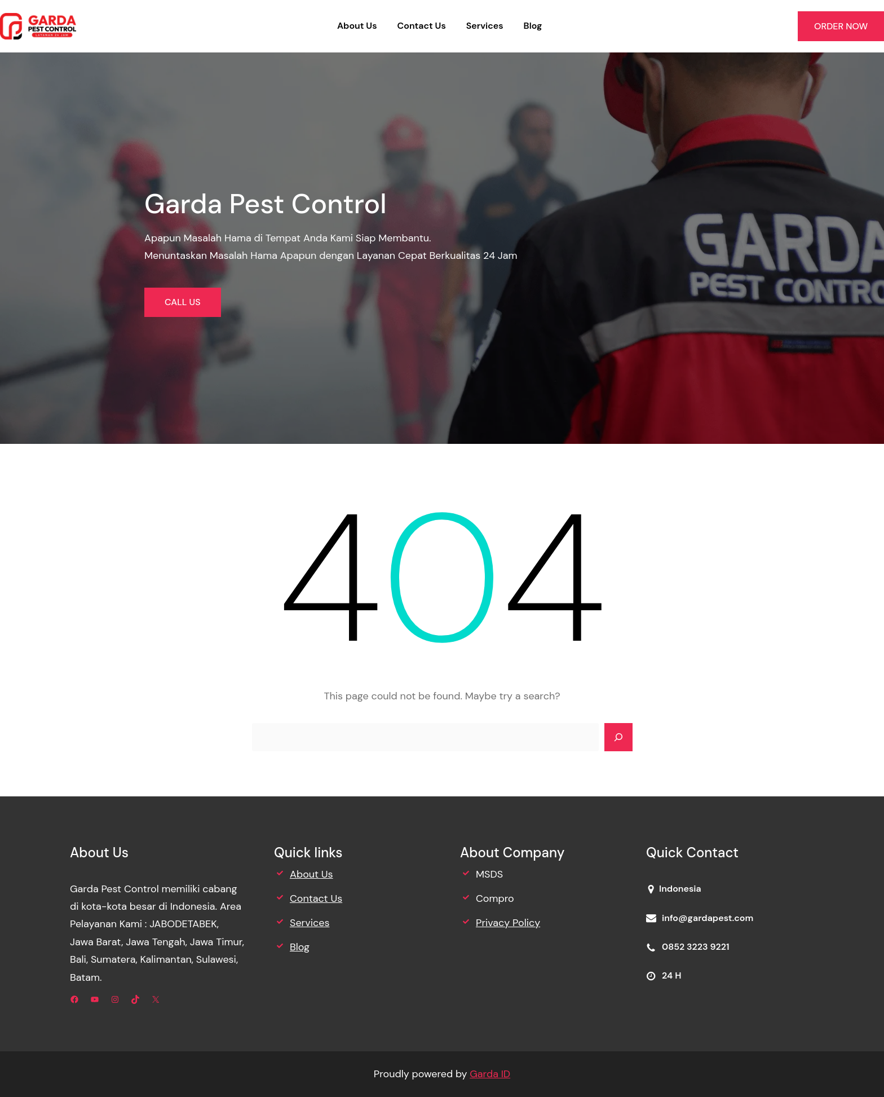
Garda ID (490, 1074)
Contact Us (316, 898)
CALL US (183, 302)
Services (309, 922)
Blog (300, 947)
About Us (311, 874)
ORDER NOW (841, 26)
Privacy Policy (508, 922)
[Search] (618, 737)
